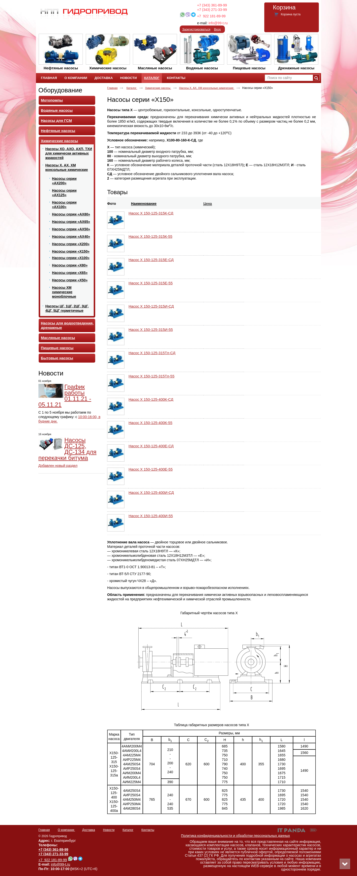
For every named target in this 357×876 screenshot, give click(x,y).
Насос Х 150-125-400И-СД (151, 492)
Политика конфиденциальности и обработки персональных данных (235, 836)
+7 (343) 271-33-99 (212, 10)
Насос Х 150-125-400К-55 (151, 423)
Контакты (147, 830)
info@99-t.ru (218, 23)
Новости (50, 373)
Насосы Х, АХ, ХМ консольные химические (206, 87)
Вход (217, 29)
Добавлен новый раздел (58, 466)
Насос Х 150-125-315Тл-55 (152, 376)
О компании (66, 830)
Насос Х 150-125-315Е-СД (151, 260)
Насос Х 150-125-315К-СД (151, 213)
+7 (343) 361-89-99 (212, 5)
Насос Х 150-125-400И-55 (151, 516)
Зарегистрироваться (196, 29)
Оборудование (60, 90)
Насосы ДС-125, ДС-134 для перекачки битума (67, 449)
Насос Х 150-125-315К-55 (151, 236)
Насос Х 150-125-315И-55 (151, 329)
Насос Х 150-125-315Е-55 (151, 283)
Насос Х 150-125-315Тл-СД (152, 353)
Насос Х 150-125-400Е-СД (151, 446)
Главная (112, 87)
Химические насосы (158, 87)
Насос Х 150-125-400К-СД (151, 399)
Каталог (151, 78)
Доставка (88, 830)
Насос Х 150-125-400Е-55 (151, 469)
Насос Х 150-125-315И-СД (151, 306)
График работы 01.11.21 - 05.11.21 (64, 395)
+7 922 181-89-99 (211, 16)
